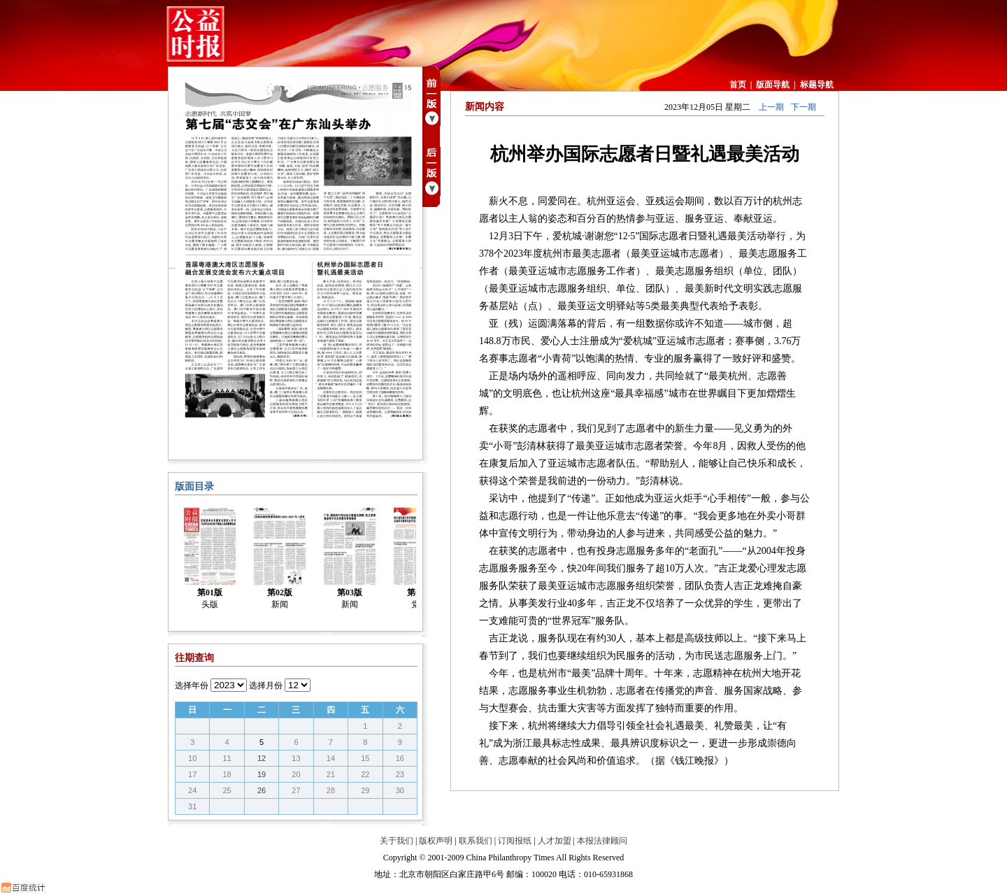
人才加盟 (554, 841)
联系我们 (475, 841)
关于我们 (396, 841)
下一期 (803, 107)
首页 (737, 85)
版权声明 (435, 841)
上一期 (771, 107)
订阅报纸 (514, 841)
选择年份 (191, 685)
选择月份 (266, 685)
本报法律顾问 (602, 841)
